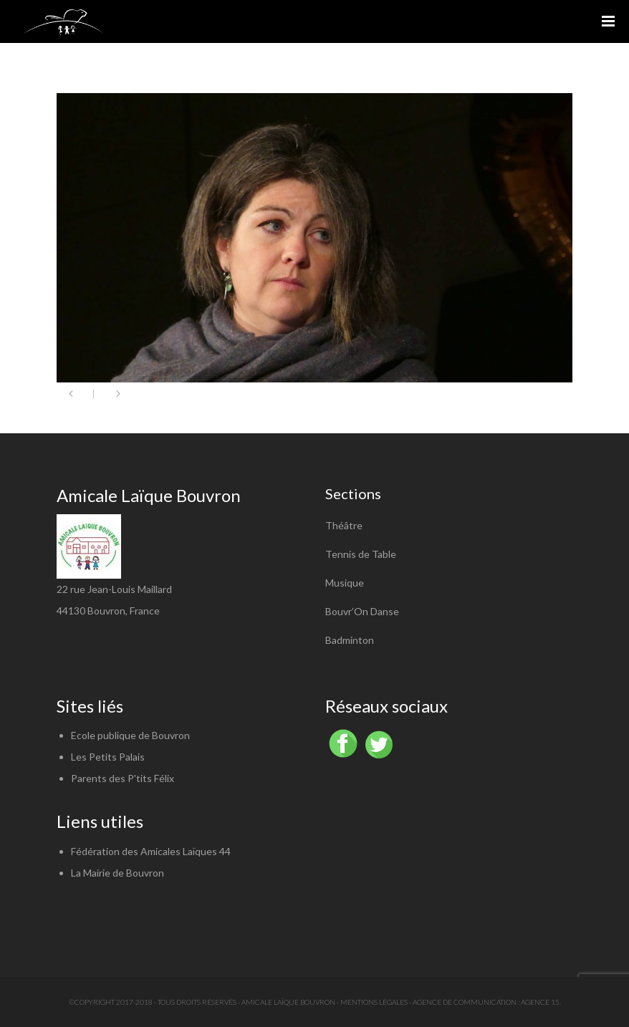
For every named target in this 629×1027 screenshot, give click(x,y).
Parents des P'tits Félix (122, 778)
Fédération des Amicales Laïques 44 (151, 851)
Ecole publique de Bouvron (130, 735)
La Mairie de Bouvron (117, 873)
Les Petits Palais (108, 757)
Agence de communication (465, 1002)
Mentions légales (374, 1002)
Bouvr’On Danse (362, 611)
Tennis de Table (360, 554)
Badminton (349, 640)
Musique (344, 583)
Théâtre (343, 525)
